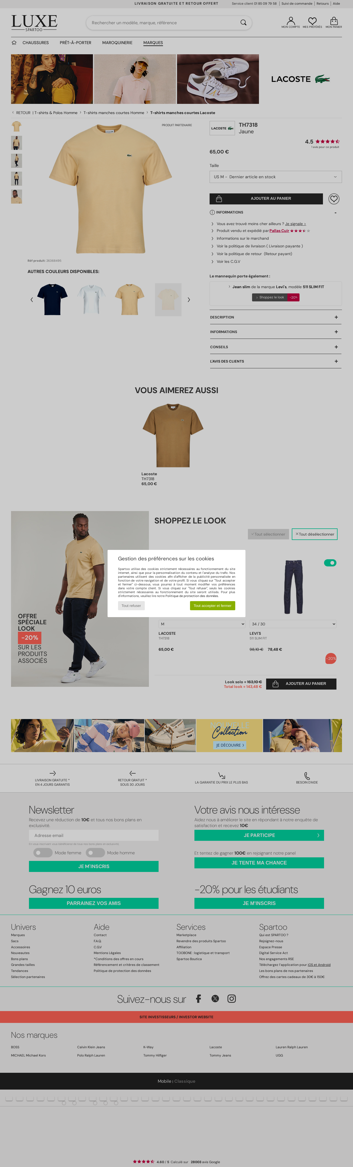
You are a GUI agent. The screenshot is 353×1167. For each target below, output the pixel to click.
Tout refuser (131, 606)
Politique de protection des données (191, 596)
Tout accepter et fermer (212, 606)
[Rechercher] (243, 23)
